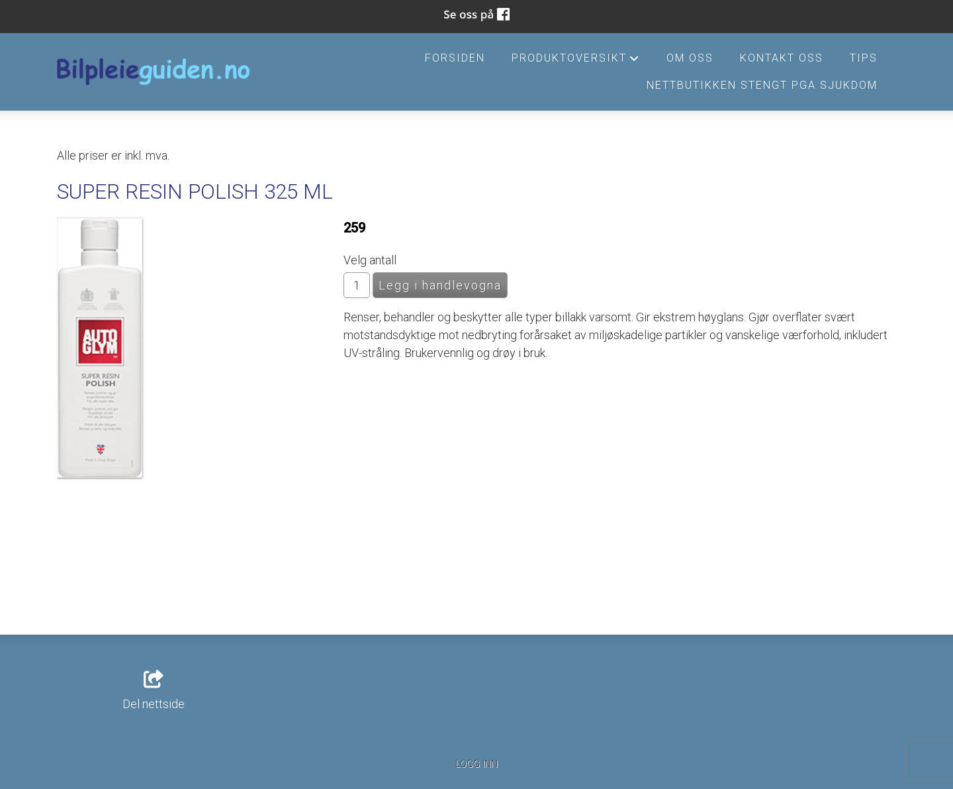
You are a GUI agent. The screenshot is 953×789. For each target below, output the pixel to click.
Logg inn (476, 764)
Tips (864, 58)
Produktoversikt (576, 62)
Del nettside (153, 690)
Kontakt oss (781, 58)
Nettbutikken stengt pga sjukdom (762, 85)
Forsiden (455, 58)
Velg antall (369, 260)
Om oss (689, 58)
